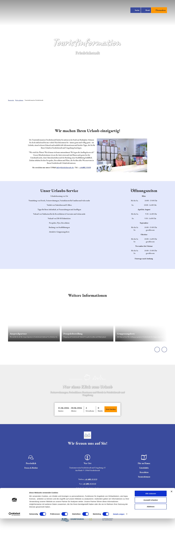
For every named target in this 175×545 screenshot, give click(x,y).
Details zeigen (118, 541)
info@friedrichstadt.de (65, 167)
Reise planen (19, 100)
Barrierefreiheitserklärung (97, 506)
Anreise (60, 411)
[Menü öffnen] (145, 11)
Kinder (100, 411)
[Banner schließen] (171, 518)
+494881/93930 (85, 167)
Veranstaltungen (144, 476)
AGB (110, 506)
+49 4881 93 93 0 (90, 479)
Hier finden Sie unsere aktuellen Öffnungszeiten (87, 493)
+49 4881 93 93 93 (89, 484)
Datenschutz (81, 506)
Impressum (71, 506)
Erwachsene (90, 411)
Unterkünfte (144, 468)
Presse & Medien (31, 468)
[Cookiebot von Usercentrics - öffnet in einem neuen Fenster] (14, 540)
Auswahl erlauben (151, 527)
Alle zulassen (150, 520)
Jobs (63, 506)
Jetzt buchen (111, 409)
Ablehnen (150, 533)
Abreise (73, 411)
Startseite (11, 100)
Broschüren (144, 472)
